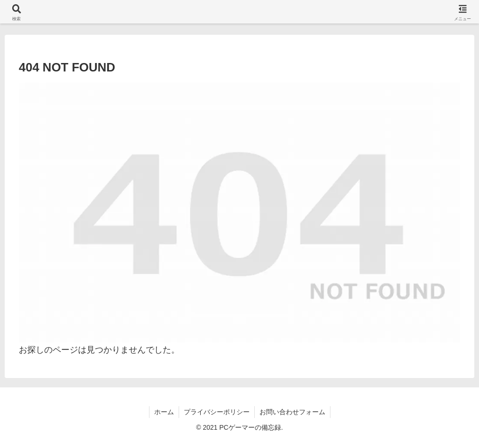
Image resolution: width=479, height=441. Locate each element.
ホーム (164, 412)
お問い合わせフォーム (292, 412)
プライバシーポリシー (217, 412)
